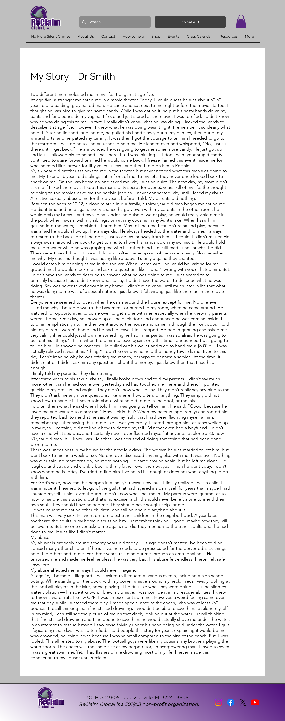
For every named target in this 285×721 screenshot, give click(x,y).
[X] (243, 702)
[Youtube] (255, 702)
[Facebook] (231, 702)
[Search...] (114, 22)
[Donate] (190, 22)
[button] (241, 21)
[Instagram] (218, 702)
